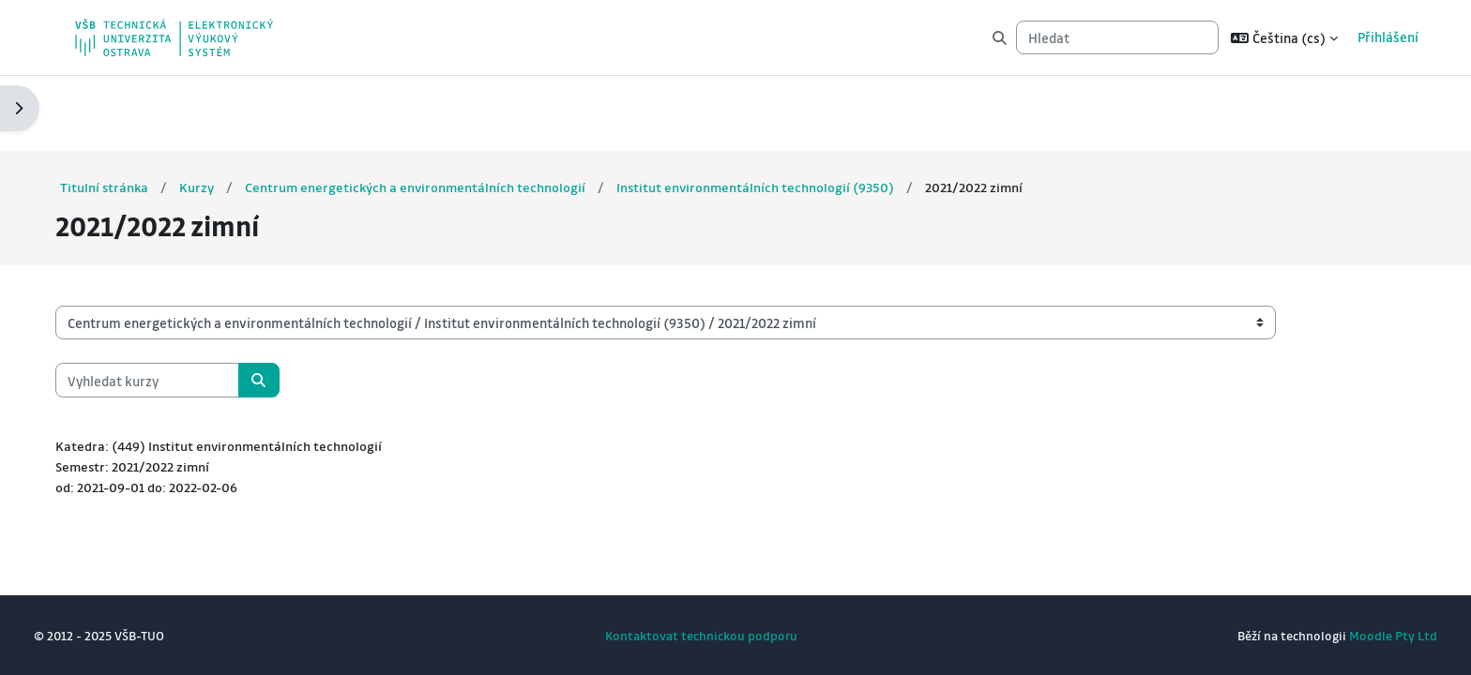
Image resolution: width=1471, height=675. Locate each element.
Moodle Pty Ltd (1367, 635)
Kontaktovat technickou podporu (701, 635)
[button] (1276, 37)
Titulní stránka (131, 111)
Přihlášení (1380, 37)
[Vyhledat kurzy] (173, 305)
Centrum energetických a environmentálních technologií (445, 111)
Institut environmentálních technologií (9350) (789, 111)
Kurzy (224, 111)
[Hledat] (1109, 38)
